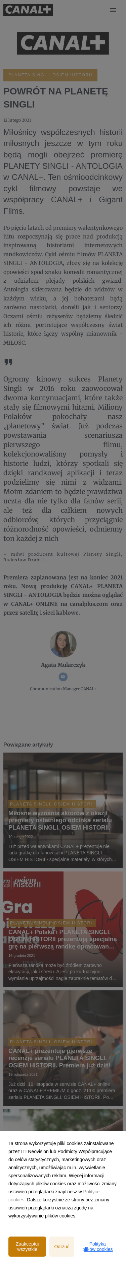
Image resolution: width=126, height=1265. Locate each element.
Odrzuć (61, 1246)
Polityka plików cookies (97, 1246)
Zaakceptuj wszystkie (27, 1246)
